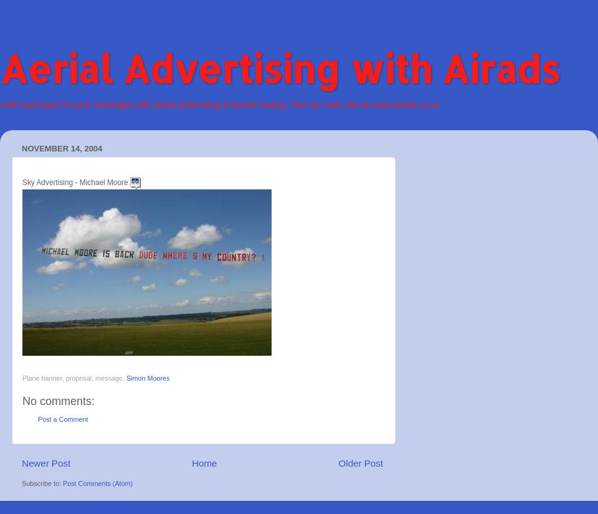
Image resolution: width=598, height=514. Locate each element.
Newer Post (46, 463)
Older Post (361, 463)
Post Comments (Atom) (98, 483)
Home (204, 463)
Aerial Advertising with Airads (280, 69)
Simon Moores (148, 378)
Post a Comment (63, 419)
